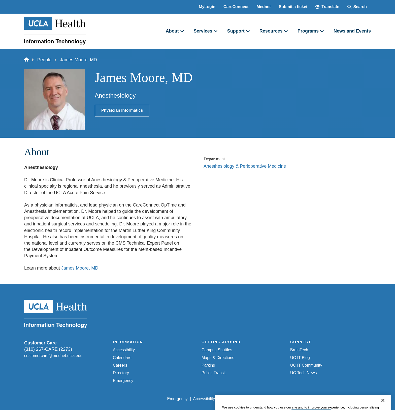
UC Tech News (303, 373)
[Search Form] (357, 7)
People (44, 59)
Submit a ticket (293, 7)
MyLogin (207, 7)
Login (323, 399)
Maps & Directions (218, 358)
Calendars (122, 358)
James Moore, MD (79, 268)
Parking (208, 365)
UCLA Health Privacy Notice (288, 399)
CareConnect (236, 7)
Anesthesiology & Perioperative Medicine (245, 166)
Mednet (264, 7)
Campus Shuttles (217, 350)
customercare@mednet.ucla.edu (53, 356)
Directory (121, 373)
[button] (327, 7)
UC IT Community (306, 365)
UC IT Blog (300, 358)
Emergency (123, 380)
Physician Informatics (122, 110)
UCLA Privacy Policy (238, 399)
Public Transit (214, 373)
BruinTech (299, 350)
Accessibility (124, 350)
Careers (120, 365)
